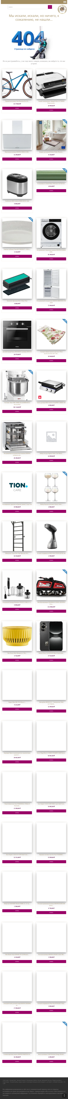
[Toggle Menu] (64, 2)
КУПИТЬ (17, 108)
